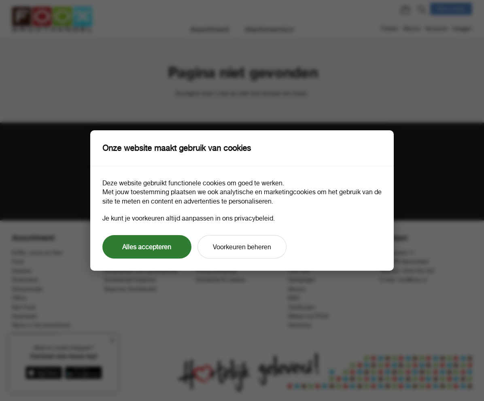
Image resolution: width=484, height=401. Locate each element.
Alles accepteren (146, 246)
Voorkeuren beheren (242, 246)
